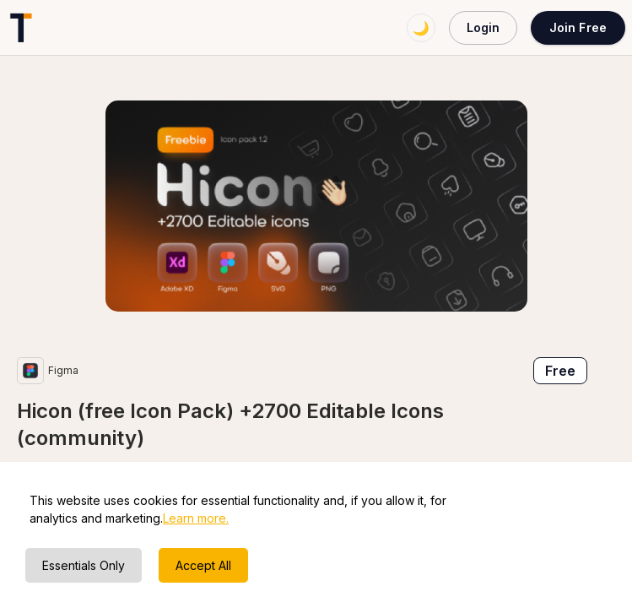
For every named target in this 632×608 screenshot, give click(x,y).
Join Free (578, 27)
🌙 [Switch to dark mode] (421, 27)
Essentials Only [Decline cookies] (83, 565)
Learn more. (196, 518)
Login (483, 27)
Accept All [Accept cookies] (203, 565)
